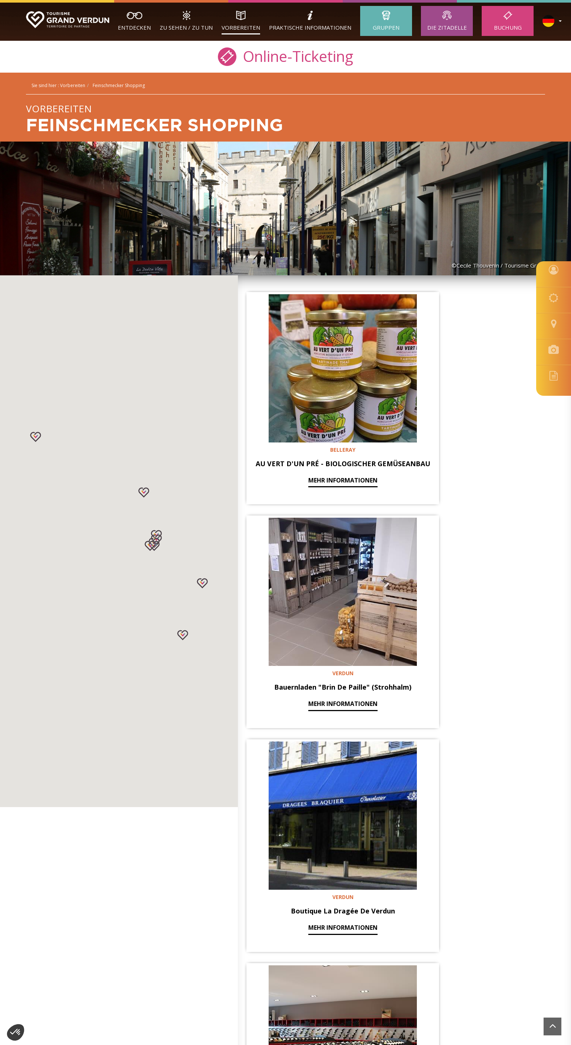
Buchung (508, 27)
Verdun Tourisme (67, 874)
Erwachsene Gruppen (67, 892)
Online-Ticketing (285, 56)
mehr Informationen (293, 435)
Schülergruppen (59, 900)
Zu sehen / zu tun (186, 27)
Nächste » (424, 815)
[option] (286, 1015)
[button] (182, 635)
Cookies (428, 959)
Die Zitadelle (447, 27)
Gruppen (386, 27)
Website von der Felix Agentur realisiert (508, 959)
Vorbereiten (241, 27)
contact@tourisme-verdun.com (299, 948)
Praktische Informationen (310, 27)
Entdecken (134, 27)
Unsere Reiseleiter (62, 909)
